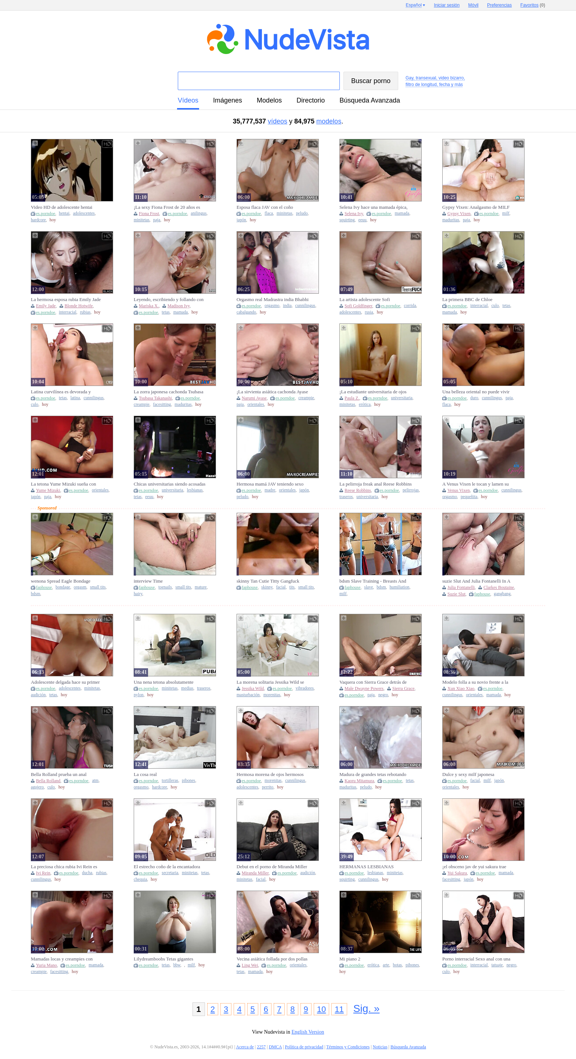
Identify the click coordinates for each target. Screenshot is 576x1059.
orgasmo (271, 305)
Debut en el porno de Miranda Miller (272, 866)
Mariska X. (149, 305)
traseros (346, 496)
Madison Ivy (179, 305)
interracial (67, 312)
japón (241, 220)
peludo (302, 213)
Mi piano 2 (349, 959)
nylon (139, 695)
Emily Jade (46, 305)
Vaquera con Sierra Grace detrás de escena (373, 682)
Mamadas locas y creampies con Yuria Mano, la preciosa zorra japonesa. (62, 959)
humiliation (400, 587)
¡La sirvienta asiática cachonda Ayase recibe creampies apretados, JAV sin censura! (272, 392)
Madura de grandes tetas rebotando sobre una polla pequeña (372, 774)
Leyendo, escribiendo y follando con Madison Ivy (169, 300)
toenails (165, 587)
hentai (64, 213)
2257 (261, 1046)
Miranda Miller (255, 873)
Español (413, 5)
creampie (142, 404)
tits (292, 587)
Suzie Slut (456, 594)
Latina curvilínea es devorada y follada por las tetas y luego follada (64, 392)
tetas (165, 312)
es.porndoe (45, 213)
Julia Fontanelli (461, 587)
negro (383, 695)
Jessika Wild (253, 688)
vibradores (305, 688)
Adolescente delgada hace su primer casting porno (65, 682)
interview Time (148, 581)
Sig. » (366, 1008)
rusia (369, 312)
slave (368, 587)
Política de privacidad (304, 1046)
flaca (268, 213)
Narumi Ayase (254, 398)
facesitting (162, 404)
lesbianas (195, 490)
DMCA (275, 1046)
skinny (266, 587)
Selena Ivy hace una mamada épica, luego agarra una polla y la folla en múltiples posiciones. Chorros (373, 207)
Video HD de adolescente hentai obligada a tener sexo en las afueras (64, 207)
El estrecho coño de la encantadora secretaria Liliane (167, 867)
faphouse (44, 587)
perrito (267, 787)
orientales (255, 404)
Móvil (473, 5)
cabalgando (246, 312)
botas (397, 965)
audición (38, 695)
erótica (365, 404)
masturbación (248, 695)
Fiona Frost (149, 213)
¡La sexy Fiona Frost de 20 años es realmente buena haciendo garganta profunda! (167, 207)
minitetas (142, 220)
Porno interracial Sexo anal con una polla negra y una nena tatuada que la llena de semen (477, 959)
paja (156, 220)
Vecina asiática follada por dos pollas (272, 959)
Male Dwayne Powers (364, 688)
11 (339, 1009)
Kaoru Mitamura (359, 780)
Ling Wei (250, 965)
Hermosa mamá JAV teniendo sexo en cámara (270, 484)
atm (95, 780)
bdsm (35, 593)
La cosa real (145, 774)
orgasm (80, 587)
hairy (138, 593)
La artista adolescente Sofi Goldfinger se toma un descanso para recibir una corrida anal (374, 300)
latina (75, 398)
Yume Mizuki (48, 490)
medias (187, 688)
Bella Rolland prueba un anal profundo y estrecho (59, 774)
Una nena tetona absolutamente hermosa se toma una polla (164, 682)
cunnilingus (305, 305)
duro (474, 398)
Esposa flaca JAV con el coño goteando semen (265, 207)
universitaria (401, 398)
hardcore (38, 220)
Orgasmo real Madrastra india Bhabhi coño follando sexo (273, 300)
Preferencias (499, 5)
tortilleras (170, 780)
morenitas (271, 695)
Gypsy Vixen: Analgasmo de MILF (476, 207)
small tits (98, 587)
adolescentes (84, 213)
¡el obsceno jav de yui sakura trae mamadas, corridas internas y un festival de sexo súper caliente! (474, 867)
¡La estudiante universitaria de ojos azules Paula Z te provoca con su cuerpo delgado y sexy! (373, 392)
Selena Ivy (354, 213)
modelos (269, 100)
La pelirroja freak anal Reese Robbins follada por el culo (375, 484)
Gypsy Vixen (459, 213)
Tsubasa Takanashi (155, 398)
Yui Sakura (457, 873)
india (287, 305)
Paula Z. (352, 398)
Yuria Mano (46, 965)
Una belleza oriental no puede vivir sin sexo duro (476, 392)
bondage (62, 587)
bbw (176, 965)
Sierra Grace (403, 688)
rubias (85, 312)
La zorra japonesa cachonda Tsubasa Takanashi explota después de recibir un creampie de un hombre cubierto (169, 392)
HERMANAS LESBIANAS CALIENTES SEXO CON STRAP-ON (373, 867)
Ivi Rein (43, 873)
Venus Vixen (458, 490)
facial (281, 587)
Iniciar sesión (447, 5)
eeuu (362, 220)
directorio (310, 100)
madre (269, 490)
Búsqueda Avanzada (369, 100)
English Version (307, 1032)
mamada (402, 213)
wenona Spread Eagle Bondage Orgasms (60, 581)
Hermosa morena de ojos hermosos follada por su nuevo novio (270, 774)
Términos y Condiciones (348, 1046)
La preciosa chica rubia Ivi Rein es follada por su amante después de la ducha (65, 867)
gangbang (502, 593)
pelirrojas (411, 490)
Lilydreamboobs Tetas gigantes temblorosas (163, 959)
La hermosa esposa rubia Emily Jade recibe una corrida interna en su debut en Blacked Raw (67, 300)
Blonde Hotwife (79, 305)
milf (505, 213)
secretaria (170, 872)
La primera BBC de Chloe (467, 299)
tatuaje (497, 965)
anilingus (198, 213)
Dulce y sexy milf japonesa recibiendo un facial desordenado (473, 774)
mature (200, 587)
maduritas (450, 220)
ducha (87, 872)
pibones (188, 780)
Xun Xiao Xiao (460, 688)
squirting (347, 220)
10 (321, 1009)
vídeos (188, 100)
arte (386, 965)
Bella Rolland (48, 780)
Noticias (380, 1046)
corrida (410, 305)
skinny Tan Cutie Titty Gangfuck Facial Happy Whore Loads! (268, 581)
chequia (140, 879)
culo (495, 305)
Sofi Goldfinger (358, 305)
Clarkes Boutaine (498, 587)
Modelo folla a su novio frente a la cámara (475, 682)
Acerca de (245, 1046)
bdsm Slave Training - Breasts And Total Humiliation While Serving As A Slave (373, 581)
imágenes (227, 100)
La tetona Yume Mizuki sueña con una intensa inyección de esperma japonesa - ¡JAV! (63, 484)
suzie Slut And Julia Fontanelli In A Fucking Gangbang (476, 581)
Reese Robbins (358, 490)
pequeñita (469, 496)
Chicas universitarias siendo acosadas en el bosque (169, 484)
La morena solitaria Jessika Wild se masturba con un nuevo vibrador (270, 682)
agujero (37, 787)
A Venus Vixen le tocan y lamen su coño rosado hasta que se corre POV (476, 484)
